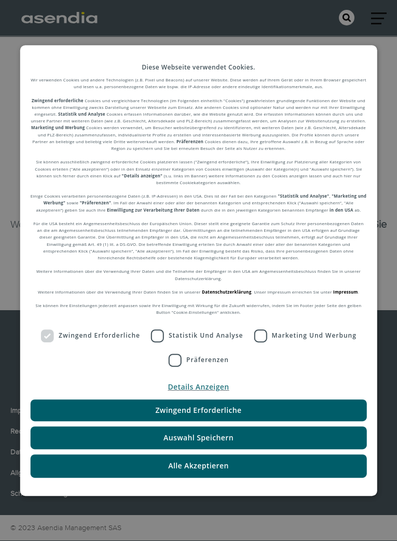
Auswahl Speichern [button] (198, 437)
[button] (198, 387)
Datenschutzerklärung (226, 292)
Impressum (345, 292)
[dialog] (198, 270)
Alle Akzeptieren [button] (198, 466)
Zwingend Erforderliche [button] (198, 410)
